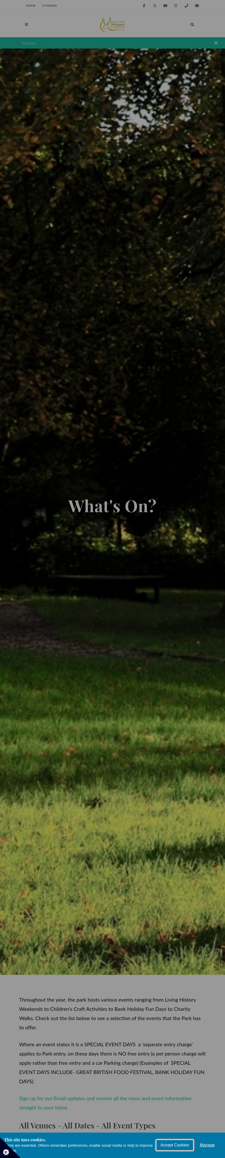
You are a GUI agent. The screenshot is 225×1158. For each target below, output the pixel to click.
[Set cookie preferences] (10, 1147)
